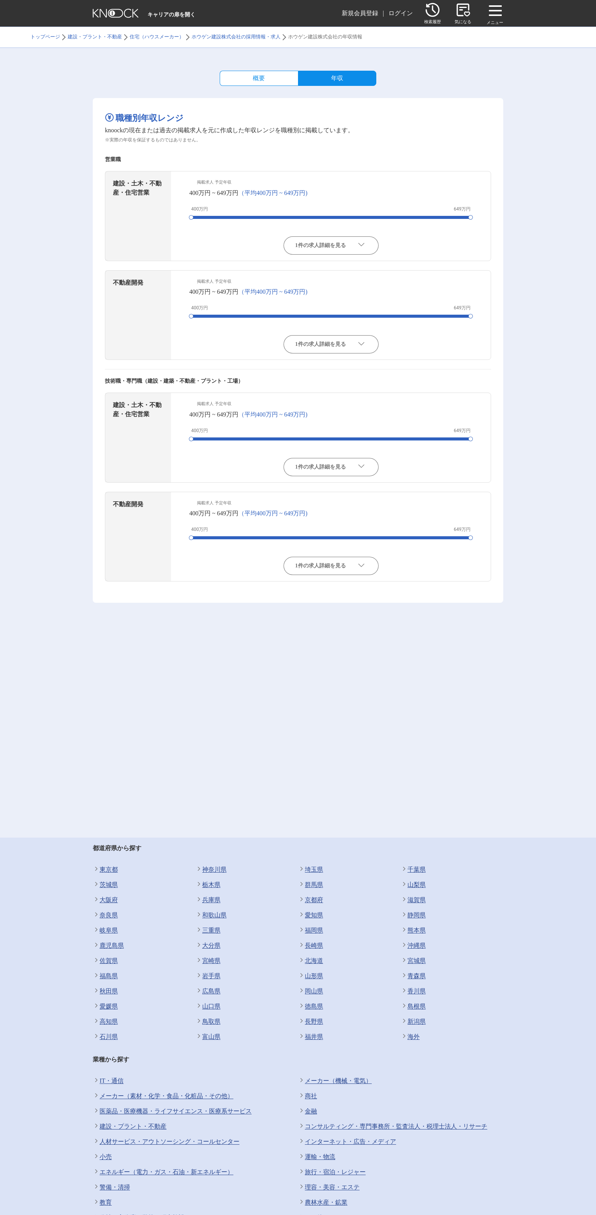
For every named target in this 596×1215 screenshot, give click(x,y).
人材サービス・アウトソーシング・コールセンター (166, 1141)
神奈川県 (211, 869)
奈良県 (105, 915)
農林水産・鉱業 (322, 1202)
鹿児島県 (108, 945)
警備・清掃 (111, 1187)
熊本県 (413, 930)
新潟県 (413, 1021)
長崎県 (310, 945)
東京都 (105, 869)
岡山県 (310, 991)
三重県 (207, 930)
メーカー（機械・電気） (335, 1080)
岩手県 (207, 976)
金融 (307, 1111)
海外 (410, 1036)
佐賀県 (105, 960)
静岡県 (413, 915)
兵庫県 (207, 900)
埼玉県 (310, 869)
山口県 (207, 1006)
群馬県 (310, 884)
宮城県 (413, 960)
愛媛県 (105, 1006)
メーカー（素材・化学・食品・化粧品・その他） (163, 1096)
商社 (307, 1096)
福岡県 (310, 930)
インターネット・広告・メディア (347, 1141)
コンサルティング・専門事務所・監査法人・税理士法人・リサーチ (392, 1126)
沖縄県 (413, 945)
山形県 (310, 976)
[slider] (191, 217)
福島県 (105, 976)
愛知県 (310, 915)
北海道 (310, 960)
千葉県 (413, 869)
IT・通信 (108, 1080)
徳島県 (310, 1006)
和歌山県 (211, 915)
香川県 (413, 991)
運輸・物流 (316, 1156)
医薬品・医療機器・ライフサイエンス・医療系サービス (172, 1111)
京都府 (310, 900)
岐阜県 (105, 930)
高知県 (105, 1021)
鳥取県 (207, 1021)
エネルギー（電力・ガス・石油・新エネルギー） (163, 1172)
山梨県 (413, 884)
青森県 (413, 976)
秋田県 (105, 991)
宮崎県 (207, 960)
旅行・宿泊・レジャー (332, 1172)
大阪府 (105, 900)
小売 (102, 1156)
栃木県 (207, 884)
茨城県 (105, 884)
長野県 (310, 1021)
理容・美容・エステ (329, 1187)
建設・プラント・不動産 (129, 1126)
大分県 (207, 945)
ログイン (400, 13)
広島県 (207, 991)
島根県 (413, 1006)
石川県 (105, 1036)
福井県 (310, 1036)
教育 (102, 1202)
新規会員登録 (360, 13)
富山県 (207, 1036)
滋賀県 (413, 900)
